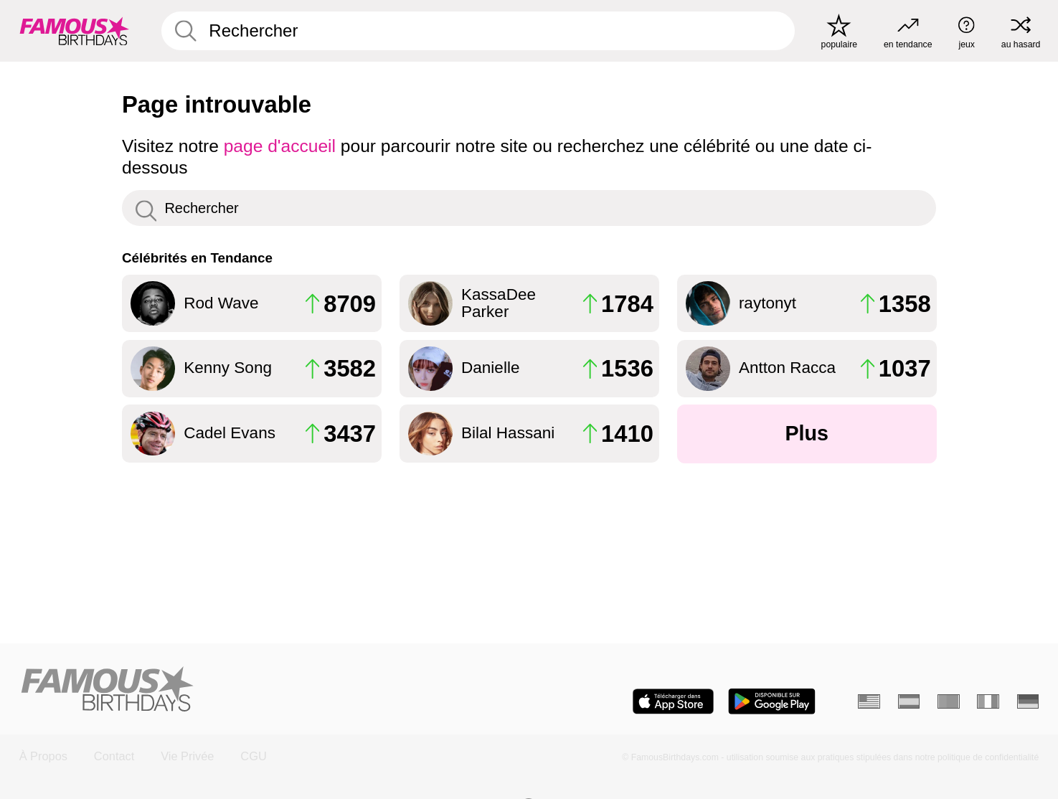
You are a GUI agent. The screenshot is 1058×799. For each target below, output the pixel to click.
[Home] (270, 690)
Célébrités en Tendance (197, 257)
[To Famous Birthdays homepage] (74, 30)
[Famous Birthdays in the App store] (673, 701)
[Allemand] (1028, 701)
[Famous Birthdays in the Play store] (772, 701)
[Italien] (988, 701)
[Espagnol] (909, 701)
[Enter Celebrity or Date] (477, 31)
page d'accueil (280, 146)
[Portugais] (948, 701)
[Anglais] (869, 701)
